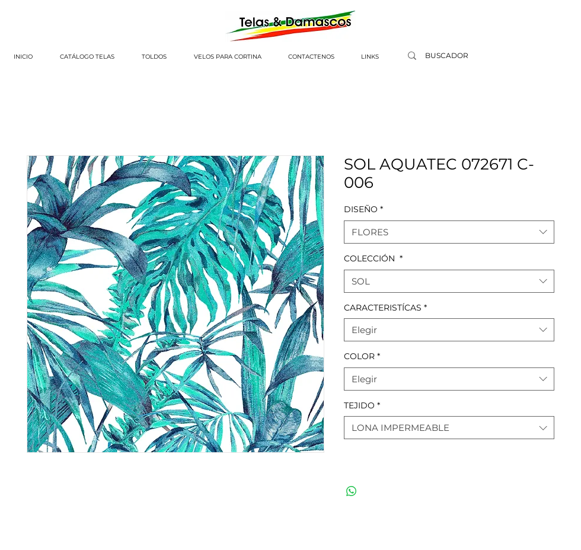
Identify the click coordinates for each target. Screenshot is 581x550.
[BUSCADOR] (446, 56)
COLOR (362, 356)
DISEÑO (363, 209)
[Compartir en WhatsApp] (351, 491)
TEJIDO (362, 405)
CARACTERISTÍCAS (385, 307)
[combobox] (449, 232)
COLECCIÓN (373, 258)
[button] (87, 56)
